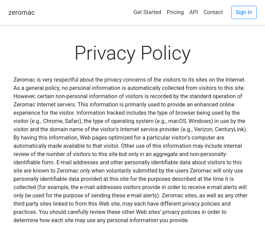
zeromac (21, 12)
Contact (213, 12)
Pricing (175, 12)
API (193, 12)
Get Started (147, 12)
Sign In (244, 12)
